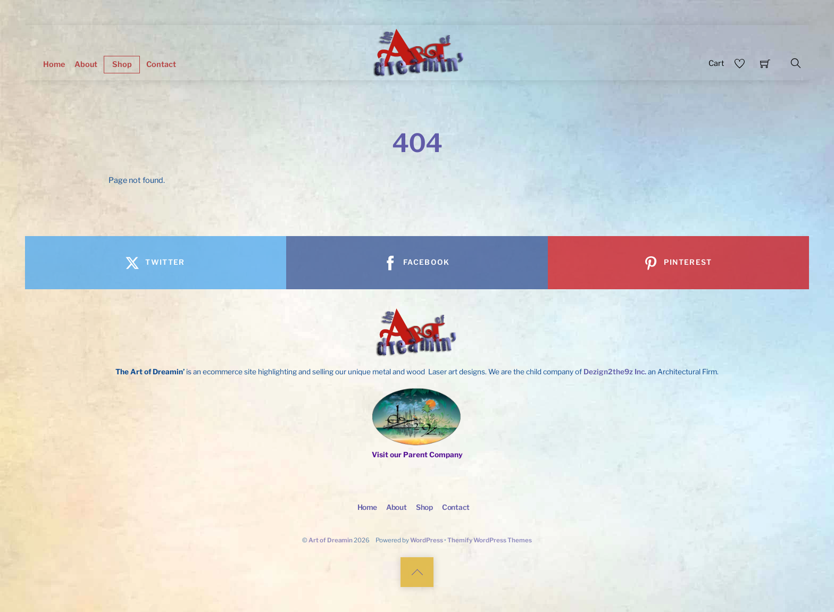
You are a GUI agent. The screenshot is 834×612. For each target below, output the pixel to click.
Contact (161, 64)
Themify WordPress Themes (489, 540)
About (85, 64)
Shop (122, 64)
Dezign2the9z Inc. (614, 371)
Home (54, 64)
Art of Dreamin (330, 540)
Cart (716, 63)
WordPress (426, 540)
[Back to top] (417, 572)
